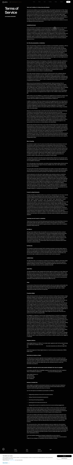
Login (50, 449)
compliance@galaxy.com (33, 436)
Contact (61, 1)
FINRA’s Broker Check (37, 351)
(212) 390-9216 (45, 371)
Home (34, 1)
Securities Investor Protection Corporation (37, 346)
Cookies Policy (12, 460)
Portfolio (50, 1)
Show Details (5, 462)
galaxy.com (40, 451)
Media (56, 1)
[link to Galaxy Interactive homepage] (13, 2)
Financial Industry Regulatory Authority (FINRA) (52, 344)
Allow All (64, 456)
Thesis (39, 1)
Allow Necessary (64, 458)
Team (44, 1)
